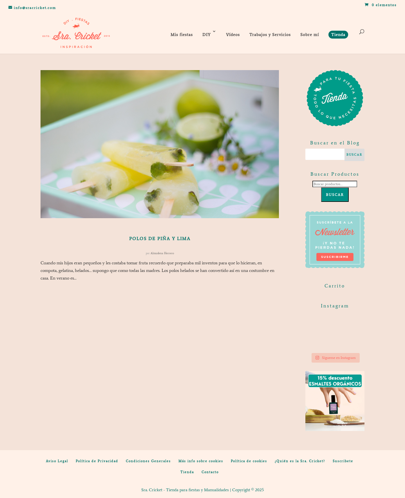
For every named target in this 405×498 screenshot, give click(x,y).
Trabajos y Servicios (270, 34)
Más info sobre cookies (200, 461)
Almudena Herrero (162, 253)
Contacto (210, 472)
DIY (206, 34)
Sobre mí (309, 34)
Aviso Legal (57, 461)
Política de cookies (249, 461)
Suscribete (343, 461)
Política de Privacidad (97, 461)
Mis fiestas (182, 34)
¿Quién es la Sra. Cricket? (300, 461)
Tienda (187, 472)
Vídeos (233, 34)
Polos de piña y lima (160, 238)
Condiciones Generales (148, 461)
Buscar (335, 194)
